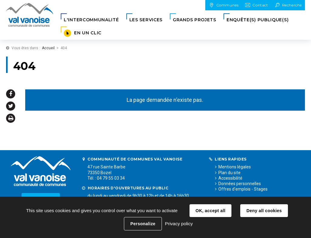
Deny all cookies (264, 210)
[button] (91, 19)
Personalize (142, 223)
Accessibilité (230, 178)
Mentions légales (234, 166)
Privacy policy (179, 223)
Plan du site (229, 172)
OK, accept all (210, 210)
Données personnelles (239, 183)
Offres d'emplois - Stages (243, 189)
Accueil (48, 48)
